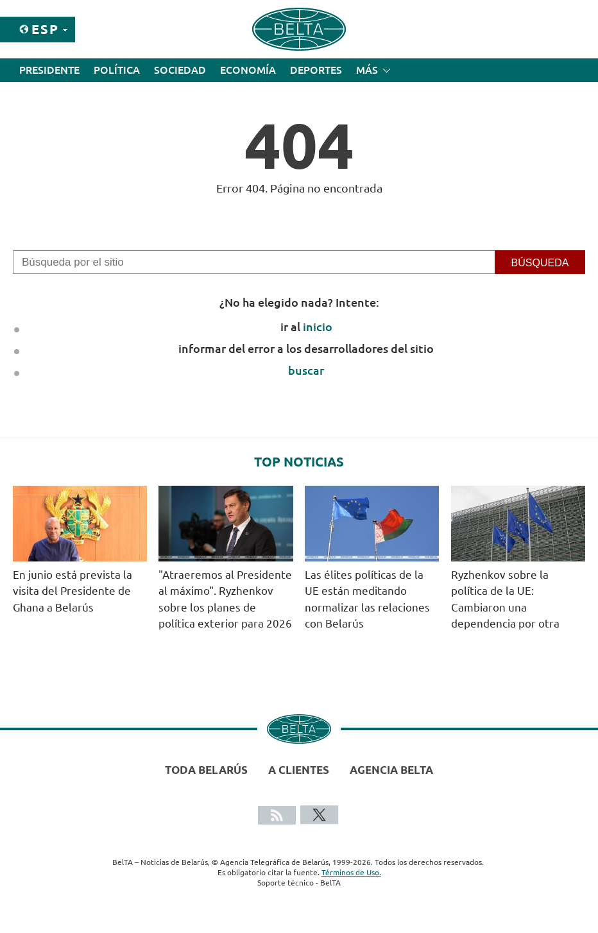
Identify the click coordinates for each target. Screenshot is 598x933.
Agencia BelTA (391, 770)
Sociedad (180, 70)
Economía (248, 70)
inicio (317, 326)
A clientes (298, 770)
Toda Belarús (206, 770)
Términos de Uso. (351, 872)
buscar (306, 370)
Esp (45, 29)
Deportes (316, 70)
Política (117, 70)
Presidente (49, 70)
